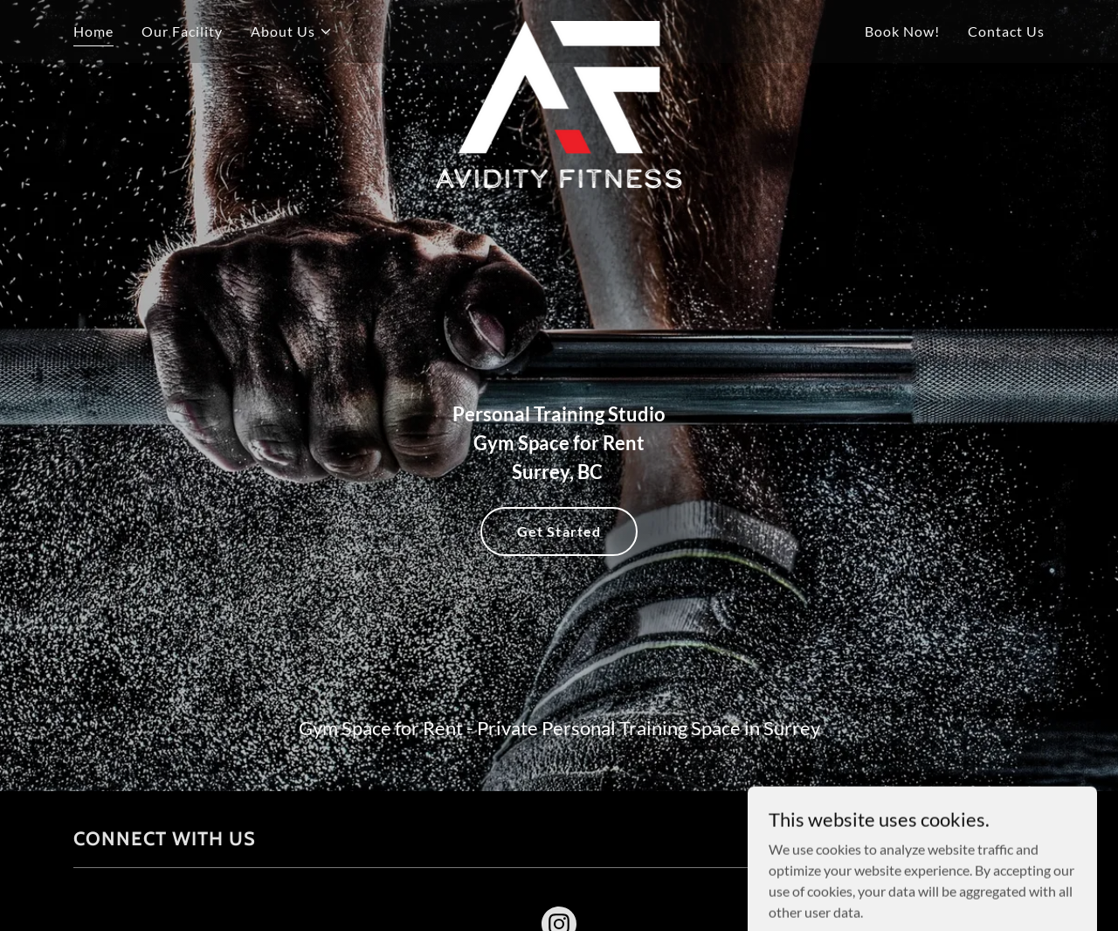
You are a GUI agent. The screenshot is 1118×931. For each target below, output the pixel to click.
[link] (559, 28)
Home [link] (93, 31)
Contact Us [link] (1006, 31)
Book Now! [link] (902, 31)
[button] (292, 31)
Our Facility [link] (182, 31)
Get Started (558, 531)
